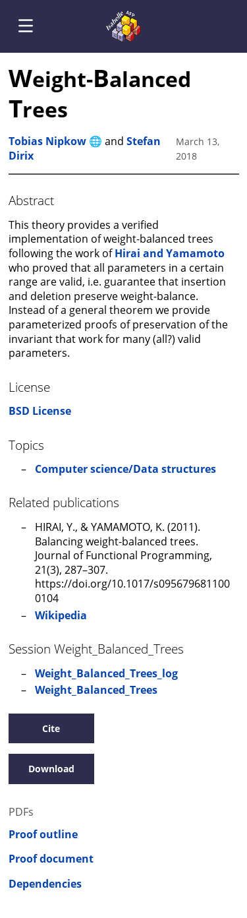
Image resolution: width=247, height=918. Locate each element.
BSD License (40, 411)
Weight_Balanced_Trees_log (106, 673)
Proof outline (43, 835)
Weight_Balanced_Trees (96, 690)
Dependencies (45, 884)
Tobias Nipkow (47, 141)
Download (51, 768)
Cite (51, 728)
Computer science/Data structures (125, 469)
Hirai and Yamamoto (170, 253)
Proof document (51, 859)
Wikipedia (61, 615)
